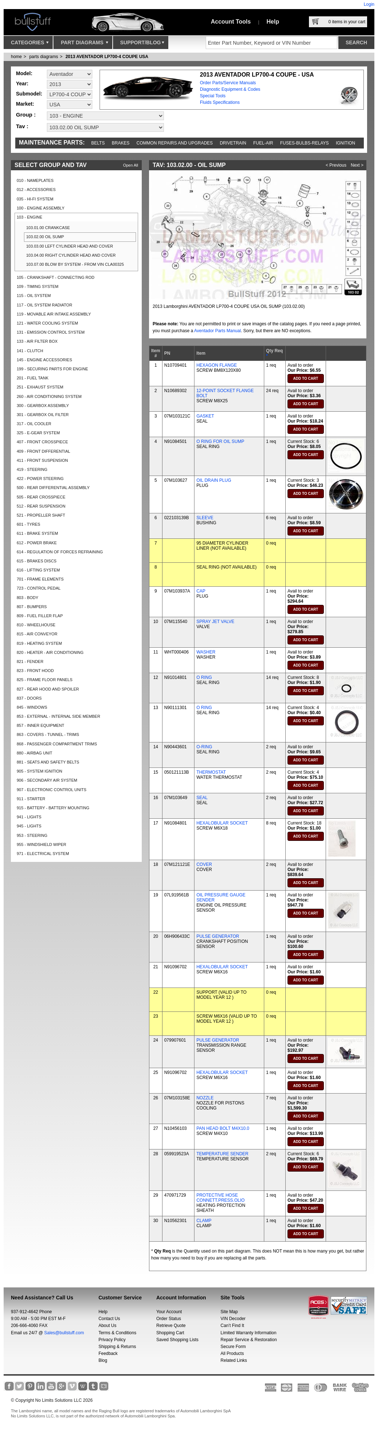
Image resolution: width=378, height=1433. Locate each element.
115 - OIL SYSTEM (34, 295)
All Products (232, 1353)
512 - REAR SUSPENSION (41, 506)
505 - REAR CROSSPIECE (41, 497)
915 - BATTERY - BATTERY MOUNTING (53, 808)
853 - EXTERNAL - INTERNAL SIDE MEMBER (58, 716)
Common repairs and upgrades (175, 143)
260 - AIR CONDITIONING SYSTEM (49, 396)
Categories (30, 44)
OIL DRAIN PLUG (213, 480)
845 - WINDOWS (32, 707)
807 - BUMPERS (32, 606)
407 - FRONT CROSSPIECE (42, 442)
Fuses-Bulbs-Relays (304, 143)
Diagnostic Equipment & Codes (230, 89)
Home (16, 56)
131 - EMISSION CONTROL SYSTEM (51, 332)
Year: (22, 83)
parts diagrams (43, 56)
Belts (98, 143)
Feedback (108, 1353)
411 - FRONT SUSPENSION (42, 460)
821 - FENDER (30, 661)
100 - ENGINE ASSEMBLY (40, 208)
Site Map (229, 1311)
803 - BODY (27, 597)
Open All (130, 165)
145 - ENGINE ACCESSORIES (44, 360)
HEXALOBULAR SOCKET (222, 823)
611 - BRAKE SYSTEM (37, 533)
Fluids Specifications (220, 102)
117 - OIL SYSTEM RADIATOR (44, 305)
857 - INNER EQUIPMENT (40, 725)
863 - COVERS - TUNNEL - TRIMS (48, 734)
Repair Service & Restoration (249, 1339)
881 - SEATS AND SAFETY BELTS (48, 762)
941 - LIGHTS (29, 817)
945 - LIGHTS (29, 826)
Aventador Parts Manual (217, 330)
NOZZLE (204, 1097)
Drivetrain (233, 143)
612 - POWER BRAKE (37, 543)
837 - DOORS (29, 698)
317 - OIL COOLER (34, 424)
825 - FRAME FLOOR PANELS (44, 679)
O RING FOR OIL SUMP (220, 441)
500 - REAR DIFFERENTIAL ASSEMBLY (53, 487)
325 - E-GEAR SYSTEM (38, 433)
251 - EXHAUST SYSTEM (40, 387)
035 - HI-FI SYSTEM (35, 199)
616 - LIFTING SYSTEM (38, 570)
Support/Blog (142, 44)
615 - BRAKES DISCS (36, 561)
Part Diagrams (84, 44)
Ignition (345, 143)
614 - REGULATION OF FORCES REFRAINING (60, 552)
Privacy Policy (112, 1339)
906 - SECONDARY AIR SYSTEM (47, 780)
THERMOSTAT (211, 772)
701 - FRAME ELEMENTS (40, 579)
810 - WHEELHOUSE (36, 625)
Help (272, 22)
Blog (102, 1360)
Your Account (169, 1311)
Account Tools (231, 22)
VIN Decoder (233, 1318)
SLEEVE (204, 517)
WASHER (205, 652)
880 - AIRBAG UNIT (34, 753)
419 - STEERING (32, 469)
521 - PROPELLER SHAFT (41, 515)
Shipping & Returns (117, 1346)
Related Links (234, 1360)
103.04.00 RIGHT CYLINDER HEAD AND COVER (71, 255)
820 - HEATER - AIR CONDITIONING (50, 652)
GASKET (205, 416)
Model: (24, 73)
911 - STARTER (31, 799)
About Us (107, 1325)
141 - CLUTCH (30, 351)
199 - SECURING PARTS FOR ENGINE (52, 369)
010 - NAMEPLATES (35, 180)
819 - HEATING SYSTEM (39, 643)
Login (369, 4)
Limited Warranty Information (249, 1332)
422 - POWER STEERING (40, 478)
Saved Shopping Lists (177, 1339)
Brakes (121, 143)
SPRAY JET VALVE (215, 621)
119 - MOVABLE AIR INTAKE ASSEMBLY (54, 314)
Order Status (168, 1318)
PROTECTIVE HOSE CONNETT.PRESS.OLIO (220, 1198)
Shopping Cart (170, 1332)
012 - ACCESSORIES (36, 189)
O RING (204, 677)
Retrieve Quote (171, 1325)
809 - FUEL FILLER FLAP (40, 616)
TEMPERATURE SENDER (222, 1153)
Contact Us (109, 1318)
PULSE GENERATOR (217, 936)
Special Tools (213, 95)
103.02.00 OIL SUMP (45, 237)
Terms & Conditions (117, 1332)
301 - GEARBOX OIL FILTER (43, 414)
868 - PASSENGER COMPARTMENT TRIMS (57, 744)
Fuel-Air (263, 143)
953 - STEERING (32, 835)
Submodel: (29, 94)
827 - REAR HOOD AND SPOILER (48, 689)
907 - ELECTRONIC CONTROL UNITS (52, 789)
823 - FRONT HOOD (35, 670)
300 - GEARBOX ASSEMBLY (43, 405)
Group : (26, 114)
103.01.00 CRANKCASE (48, 227)
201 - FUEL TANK (32, 378)
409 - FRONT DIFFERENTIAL (43, 451)
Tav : (22, 126)
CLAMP (203, 1220)
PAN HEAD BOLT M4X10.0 (222, 1128)
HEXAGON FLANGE (216, 365)
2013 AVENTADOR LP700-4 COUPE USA (106, 56)
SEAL (202, 797)
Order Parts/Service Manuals (228, 82)
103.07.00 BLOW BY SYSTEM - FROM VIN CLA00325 (75, 264)
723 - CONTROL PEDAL (39, 588)
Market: (25, 104)
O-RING (204, 746)
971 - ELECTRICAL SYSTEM (43, 853)
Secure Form (233, 1346)
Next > (357, 165)
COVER (204, 864)
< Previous (336, 165)
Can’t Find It (232, 1325)
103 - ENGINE (29, 217)
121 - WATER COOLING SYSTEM (47, 323)
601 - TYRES (28, 524)
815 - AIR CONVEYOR (37, 634)
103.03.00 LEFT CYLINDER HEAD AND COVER (69, 246)
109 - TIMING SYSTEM (38, 286)
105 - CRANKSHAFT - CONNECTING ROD (55, 277)
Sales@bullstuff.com (64, 1332)
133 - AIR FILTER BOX (37, 341)
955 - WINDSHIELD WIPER (41, 844)
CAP (200, 591)
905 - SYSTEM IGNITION (39, 771)
